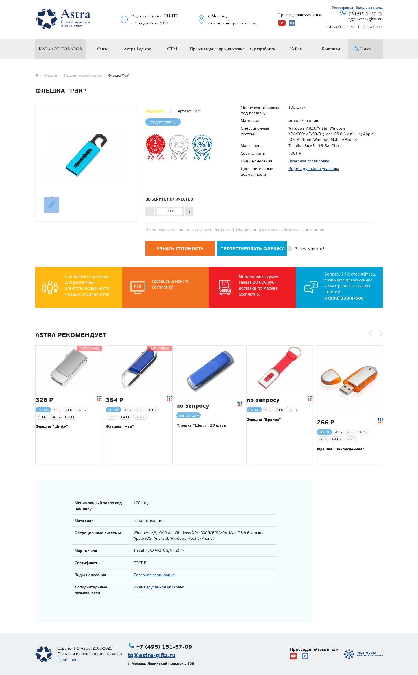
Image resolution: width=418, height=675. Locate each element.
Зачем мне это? (309, 248)
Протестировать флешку (252, 248)
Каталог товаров (60, 48)
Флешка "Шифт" (52, 426)
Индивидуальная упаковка (313, 168)
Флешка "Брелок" (264, 419)
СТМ (172, 48)
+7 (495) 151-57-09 (365, 12)
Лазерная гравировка (308, 161)
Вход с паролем (369, 7)
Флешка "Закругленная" (340, 449)
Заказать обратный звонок (354, 27)
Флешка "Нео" (120, 426)
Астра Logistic (137, 48)
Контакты (330, 48)
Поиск (365, 48)
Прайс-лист (68, 659)
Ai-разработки (261, 48)
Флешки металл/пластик (82, 76)
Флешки (50, 76)
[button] (370, 333)
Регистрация (342, 7)
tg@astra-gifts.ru (366, 19)
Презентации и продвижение (217, 48)
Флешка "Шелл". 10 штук (201, 425)
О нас (102, 48)
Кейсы (296, 48)
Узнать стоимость (180, 248)
